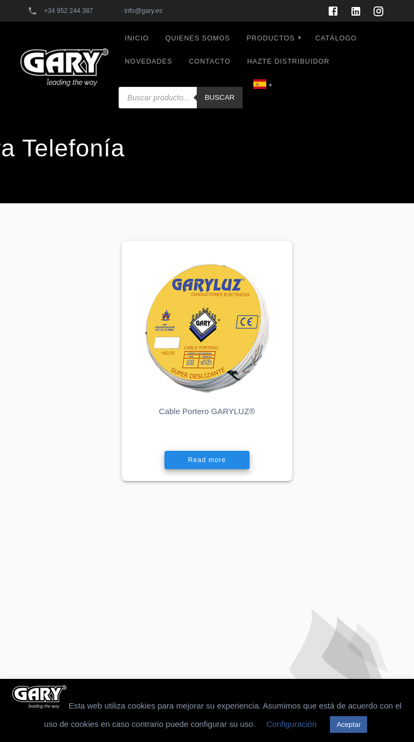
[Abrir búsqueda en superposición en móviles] (181, 80)
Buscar (220, 97)
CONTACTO (210, 61)
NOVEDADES (148, 61)
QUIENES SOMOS (197, 38)
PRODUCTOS (270, 38)
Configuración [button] (291, 724)
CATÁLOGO (336, 38)
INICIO (137, 38)
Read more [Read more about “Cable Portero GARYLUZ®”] (207, 460)
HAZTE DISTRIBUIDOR (288, 61)
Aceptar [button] (348, 724)
